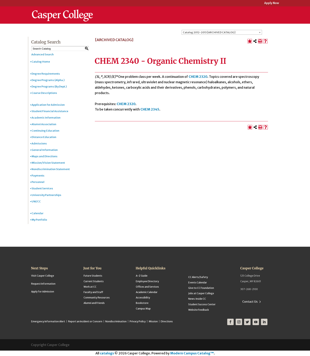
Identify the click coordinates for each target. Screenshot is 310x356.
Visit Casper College (42, 275)
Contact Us (250, 301)
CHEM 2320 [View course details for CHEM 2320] (198, 77)
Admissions (39, 143)
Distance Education (44, 137)
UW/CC (36, 201)
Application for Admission (48, 104)
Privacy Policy (138, 321)
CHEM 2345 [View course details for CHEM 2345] (149, 109)
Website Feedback (198, 309)
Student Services (42, 188)
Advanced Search (42, 54)
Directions (167, 321)
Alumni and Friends (94, 302)
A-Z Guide (141, 275)
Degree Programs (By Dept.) (49, 86)
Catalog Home (41, 61)
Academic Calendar (147, 292)
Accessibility (143, 297)
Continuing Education (45, 130)
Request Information (43, 283)
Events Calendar (197, 282)
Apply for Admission (42, 291)
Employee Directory (147, 281)
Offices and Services (147, 286)
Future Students (93, 275)
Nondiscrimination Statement (51, 169)
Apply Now (271, 3)
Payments (38, 175)
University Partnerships (46, 195)
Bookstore (142, 302)
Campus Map (143, 308)
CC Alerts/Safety (198, 277)
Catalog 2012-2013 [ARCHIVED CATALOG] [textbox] (209, 32)
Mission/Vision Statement (48, 162)
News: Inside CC (197, 298)
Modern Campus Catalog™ (192, 353)
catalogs (107, 353)
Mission (153, 321)
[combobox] (222, 32)
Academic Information (46, 117)
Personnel (38, 182)
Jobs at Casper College (201, 293)
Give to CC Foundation (201, 287)
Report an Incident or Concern (85, 321)
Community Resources (97, 297)
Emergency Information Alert (48, 321)
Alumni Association (44, 124)
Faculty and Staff (93, 292)
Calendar (37, 213)
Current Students (94, 281)
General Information (45, 150)
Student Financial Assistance (50, 111)
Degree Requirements (46, 73)
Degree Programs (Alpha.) (48, 80)
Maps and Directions (44, 156)
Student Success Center (202, 304)
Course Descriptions (44, 93)
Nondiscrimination (116, 321)
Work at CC (90, 286)
